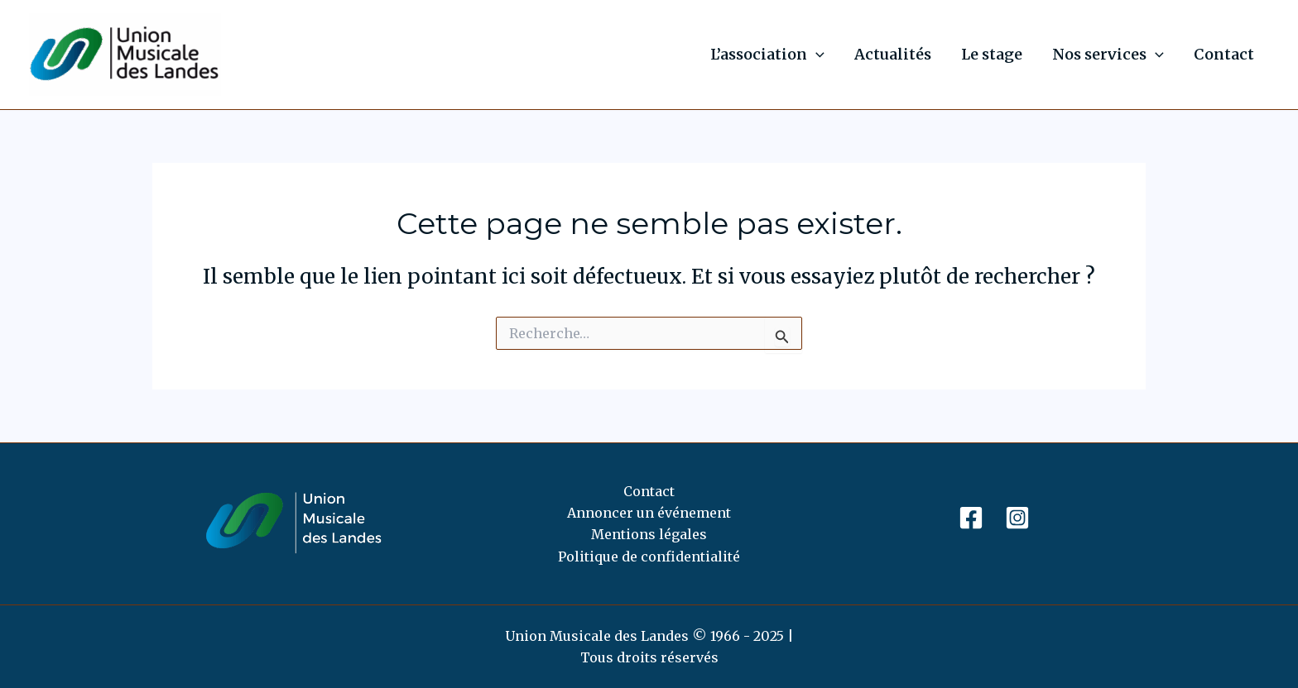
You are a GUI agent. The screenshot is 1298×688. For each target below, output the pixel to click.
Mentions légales (649, 534)
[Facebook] (971, 517)
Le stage (991, 54)
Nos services (1108, 55)
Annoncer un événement (649, 512)
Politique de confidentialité (649, 556)
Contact (1224, 54)
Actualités (892, 54)
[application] (815, 55)
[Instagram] (1017, 517)
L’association (767, 55)
